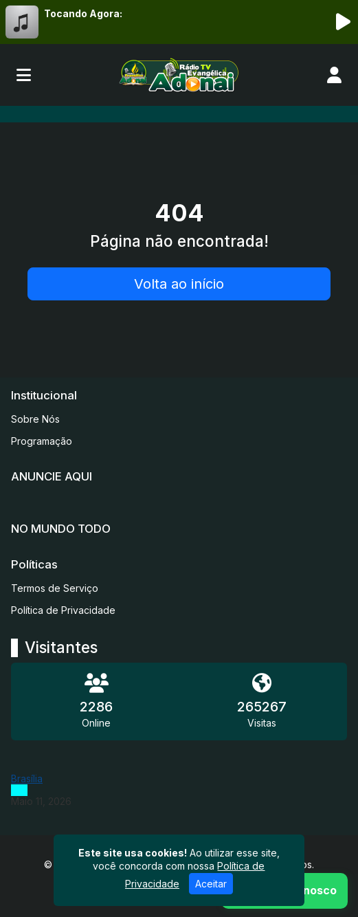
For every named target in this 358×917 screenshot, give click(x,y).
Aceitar (211, 884)
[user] (334, 75)
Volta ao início (179, 284)
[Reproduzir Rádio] (343, 21)
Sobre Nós (35, 419)
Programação (41, 441)
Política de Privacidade (63, 610)
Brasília (27, 778)
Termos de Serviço (54, 588)
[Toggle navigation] (23, 75)
